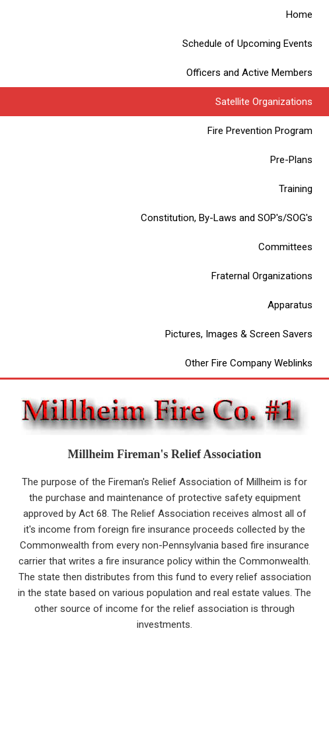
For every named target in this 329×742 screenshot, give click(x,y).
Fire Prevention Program (259, 131)
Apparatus (290, 305)
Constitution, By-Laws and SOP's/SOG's (226, 218)
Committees (285, 247)
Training (295, 189)
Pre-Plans (291, 160)
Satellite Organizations (263, 102)
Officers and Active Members (249, 73)
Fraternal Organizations (261, 276)
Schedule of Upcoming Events (247, 44)
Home (299, 14)
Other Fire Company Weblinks (248, 363)
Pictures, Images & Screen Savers (238, 334)
